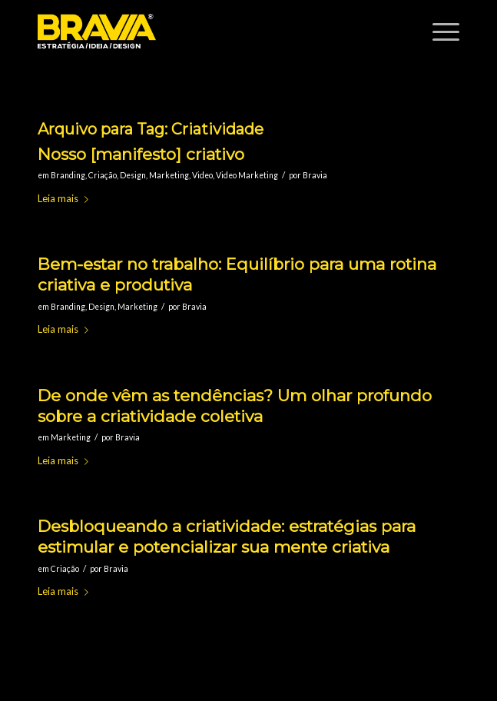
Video (202, 175)
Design (133, 175)
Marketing (169, 175)
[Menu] (438, 31)
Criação (102, 175)
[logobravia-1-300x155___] (207, 31)
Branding (68, 175)
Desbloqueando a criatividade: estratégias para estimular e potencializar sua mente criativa (227, 536)
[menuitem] (438, 31)
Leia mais (66, 198)
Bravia (315, 175)
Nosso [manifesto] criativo (141, 154)
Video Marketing (247, 175)
